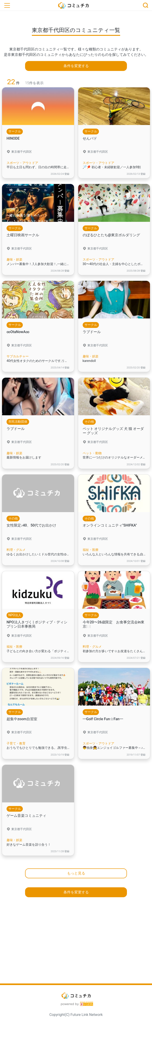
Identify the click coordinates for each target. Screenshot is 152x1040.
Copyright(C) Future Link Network (76, 1015)
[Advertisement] (76, 943)
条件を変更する (76, 66)
